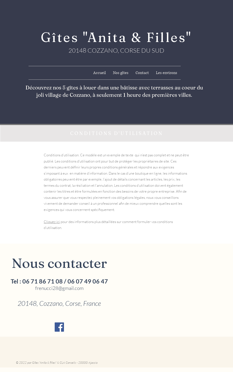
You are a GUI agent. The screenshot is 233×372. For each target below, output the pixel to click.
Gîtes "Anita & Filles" (116, 37)
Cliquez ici (52, 221)
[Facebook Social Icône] (59, 327)
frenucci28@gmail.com (59, 288)
